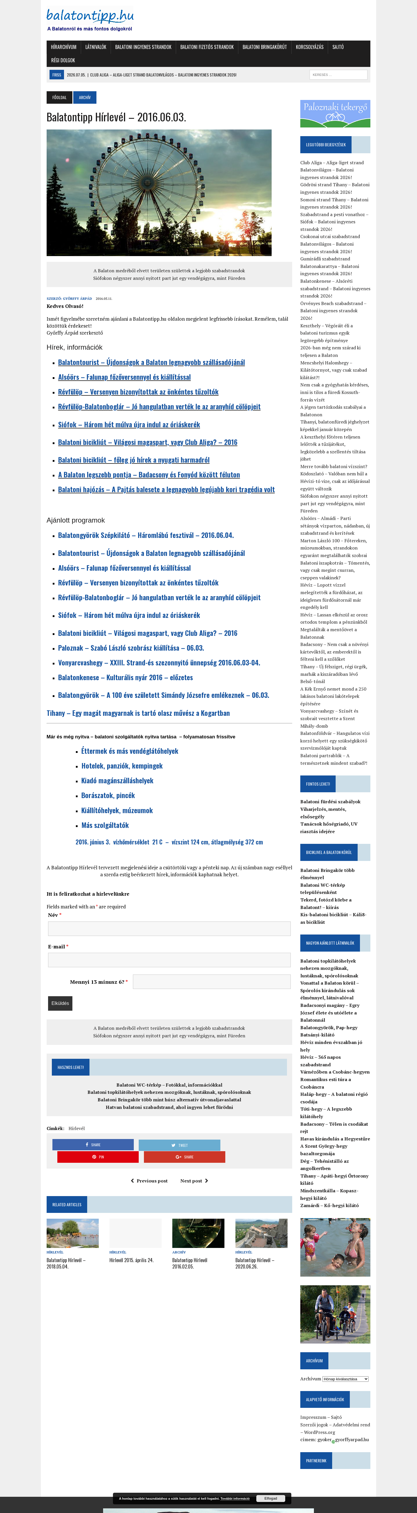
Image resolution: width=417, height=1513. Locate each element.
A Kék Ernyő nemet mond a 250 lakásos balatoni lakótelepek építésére (338, 662)
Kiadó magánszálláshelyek (108, 767)
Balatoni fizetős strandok (198, 46)
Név (46, 901)
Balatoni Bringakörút (256, 46)
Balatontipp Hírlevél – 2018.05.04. (57, 1237)
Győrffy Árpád (68, 285)
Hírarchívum (54, 46)
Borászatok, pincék (99, 782)
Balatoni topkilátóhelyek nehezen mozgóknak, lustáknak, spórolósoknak (167, 1079)
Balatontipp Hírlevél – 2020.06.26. (256, 1237)
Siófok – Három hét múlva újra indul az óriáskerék (120, 411)
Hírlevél (68, 1115)
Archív (177, 1227)
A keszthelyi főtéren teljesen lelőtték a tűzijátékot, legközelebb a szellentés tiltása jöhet (340, 425)
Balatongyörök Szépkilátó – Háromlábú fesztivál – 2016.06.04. (137, 521)
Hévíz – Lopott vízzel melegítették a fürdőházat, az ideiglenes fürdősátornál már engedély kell (342, 565)
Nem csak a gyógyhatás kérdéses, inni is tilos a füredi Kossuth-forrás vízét (341, 373)
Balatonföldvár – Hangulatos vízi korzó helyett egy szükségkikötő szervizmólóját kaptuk (339, 706)
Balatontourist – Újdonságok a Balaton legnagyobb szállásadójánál (142, 348)
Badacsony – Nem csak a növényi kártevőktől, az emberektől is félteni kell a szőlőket (339, 617)
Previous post (146, 1155)
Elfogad (270, 1498)
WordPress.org (321, 1382)
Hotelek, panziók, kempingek (113, 752)
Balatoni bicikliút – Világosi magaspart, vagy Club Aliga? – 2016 (138, 428)
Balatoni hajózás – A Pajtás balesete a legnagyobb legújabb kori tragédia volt (157, 476)
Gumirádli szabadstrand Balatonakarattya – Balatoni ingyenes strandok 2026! (334, 254)
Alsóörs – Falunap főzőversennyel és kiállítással (115, 363)
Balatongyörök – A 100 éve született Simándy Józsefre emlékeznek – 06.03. (154, 681)
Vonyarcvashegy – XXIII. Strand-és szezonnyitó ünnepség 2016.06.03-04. (150, 649)
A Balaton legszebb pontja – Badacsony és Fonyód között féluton (140, 461)
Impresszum (318, 1367)
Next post (192, 1155)
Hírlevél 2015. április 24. (126, 1234)
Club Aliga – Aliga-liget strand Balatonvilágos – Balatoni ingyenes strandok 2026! (341, 158)
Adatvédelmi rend (356, 1375)
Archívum (315, 1329)
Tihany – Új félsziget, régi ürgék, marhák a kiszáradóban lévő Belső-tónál (341, 640)
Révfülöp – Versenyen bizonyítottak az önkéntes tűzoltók (129, 378)
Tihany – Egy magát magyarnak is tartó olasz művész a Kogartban (129, 699)
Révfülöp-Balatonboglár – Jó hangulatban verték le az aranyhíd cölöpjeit (150, 393)
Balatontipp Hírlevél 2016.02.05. (199, 1234)
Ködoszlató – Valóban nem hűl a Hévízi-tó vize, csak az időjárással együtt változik (340, 454)
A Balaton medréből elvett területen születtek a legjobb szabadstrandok (167, 257)
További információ (235, 1498)
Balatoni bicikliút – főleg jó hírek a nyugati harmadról (125, 446)
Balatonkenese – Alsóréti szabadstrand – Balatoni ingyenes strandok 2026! (340, 276)
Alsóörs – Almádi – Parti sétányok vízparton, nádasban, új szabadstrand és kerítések (340, 499)
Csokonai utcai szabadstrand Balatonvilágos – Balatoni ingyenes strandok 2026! (341, 232)
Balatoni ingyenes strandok (134, 46)
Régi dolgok (355, 46)
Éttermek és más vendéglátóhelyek (122, 737)
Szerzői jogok (319, 1375)
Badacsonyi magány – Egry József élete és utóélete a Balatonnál (334, 971)
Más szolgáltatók (96, 811)
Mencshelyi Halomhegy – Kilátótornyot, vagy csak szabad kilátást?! (338, 351)
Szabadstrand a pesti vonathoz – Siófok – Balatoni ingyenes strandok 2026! (339, 209)
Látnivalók (86, 46)
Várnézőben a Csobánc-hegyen (340, 1015)
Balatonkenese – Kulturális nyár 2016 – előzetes (116, 664)
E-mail (49, 933)
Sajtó (329, 46)
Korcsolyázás (300, 46)
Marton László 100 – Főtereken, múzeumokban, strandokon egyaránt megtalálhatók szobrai (338, 521)
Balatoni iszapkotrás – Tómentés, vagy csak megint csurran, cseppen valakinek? (341, 543)
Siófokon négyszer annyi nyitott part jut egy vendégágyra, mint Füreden (167, 265)
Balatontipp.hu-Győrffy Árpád (65, 1501)
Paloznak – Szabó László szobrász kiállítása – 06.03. (122, 634)
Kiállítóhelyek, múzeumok (108, 796)
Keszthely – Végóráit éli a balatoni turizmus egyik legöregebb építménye (340, 313)
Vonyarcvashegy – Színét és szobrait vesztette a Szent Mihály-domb (341, 684)
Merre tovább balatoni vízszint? (338, 440)
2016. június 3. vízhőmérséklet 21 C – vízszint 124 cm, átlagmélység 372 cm (167, 828)
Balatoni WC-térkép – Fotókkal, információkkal (167, 1071)
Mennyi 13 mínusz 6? (95, 969)
